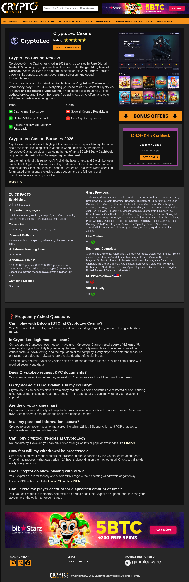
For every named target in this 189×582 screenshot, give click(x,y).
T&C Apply (137, 163)
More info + (17, 181)
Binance (129, 443)
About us (83, 561)
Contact (72, 561)
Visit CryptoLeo (67, 47)
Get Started (10, 21)
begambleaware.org (164, 163)
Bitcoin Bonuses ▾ (70, 21)
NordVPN (73, 481)
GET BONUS (150, 157)
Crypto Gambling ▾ (98, 21)
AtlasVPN (54, 481)
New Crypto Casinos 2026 (38, 21)
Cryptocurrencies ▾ (159, 21)
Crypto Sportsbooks (128, 21)
